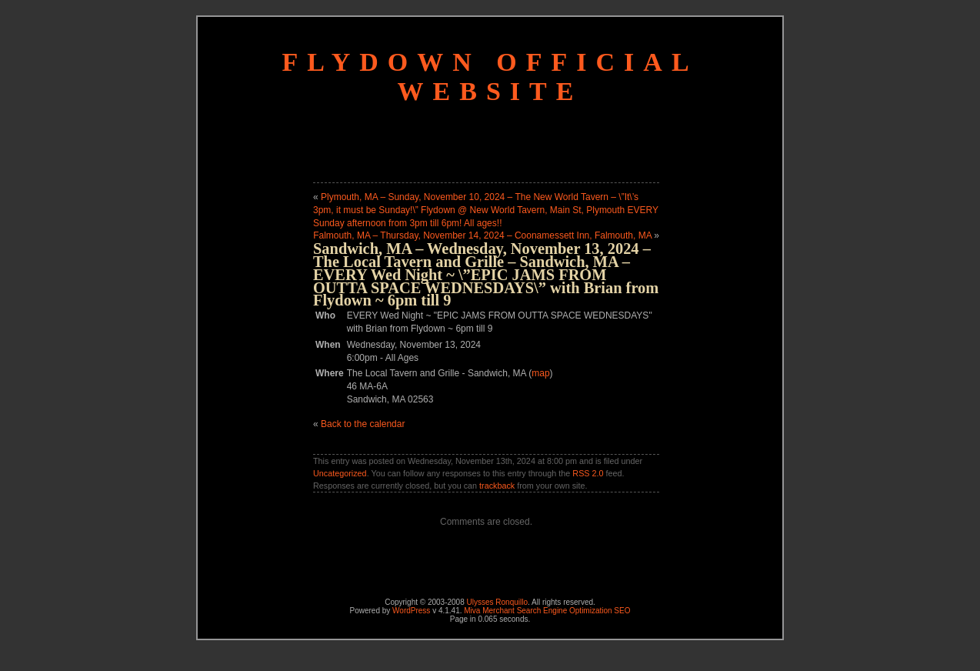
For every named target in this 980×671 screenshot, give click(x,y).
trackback (497, 485)
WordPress (411, 610)
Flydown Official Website (490, 76)
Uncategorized (340, 473)
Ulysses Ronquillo (497, 602)
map (540, 373)
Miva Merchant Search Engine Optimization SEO (547, 610)
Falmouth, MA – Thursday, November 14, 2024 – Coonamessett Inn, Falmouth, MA (482, 235)
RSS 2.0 (587, 473)
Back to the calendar (363, 424)
